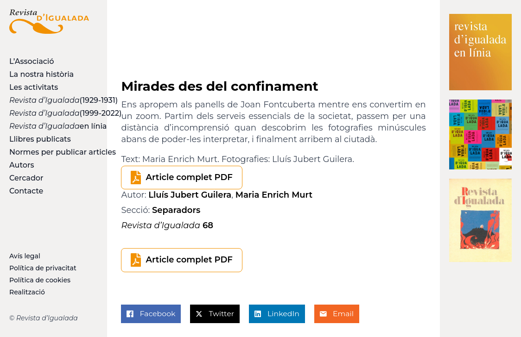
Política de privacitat (42, 268)
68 (167, 225)
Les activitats (33, 87)
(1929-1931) (49, 100)
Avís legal (24, 256)
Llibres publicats (40, 139)
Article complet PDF (189, 177)
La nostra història (41, 74)
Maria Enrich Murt (273, 195)
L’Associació (31, 61)
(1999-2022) (49, 113)
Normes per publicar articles (49, 152)
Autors (21, 165)
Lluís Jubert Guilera (189, 195)
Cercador (26, 178)
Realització (27, 292)
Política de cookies (39, 280)
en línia (49, 126)
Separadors (176, 210)
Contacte (26, 191)
